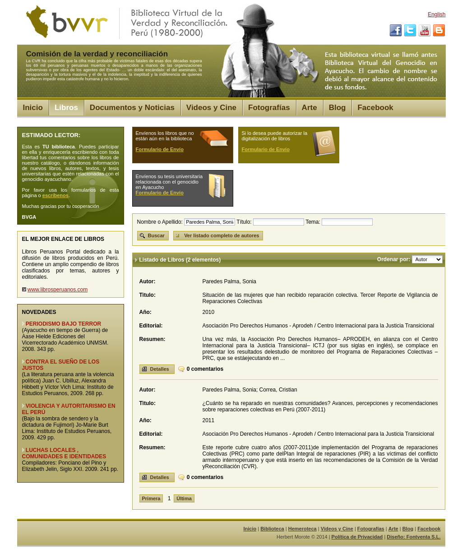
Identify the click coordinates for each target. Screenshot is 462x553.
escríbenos (55, 195)
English (436, 14)
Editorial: (151, 326)
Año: (145, 312)
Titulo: (147, 295)
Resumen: (152, 339)
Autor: (147, 281)
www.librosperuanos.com (58, 289)
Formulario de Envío (160, 149)
